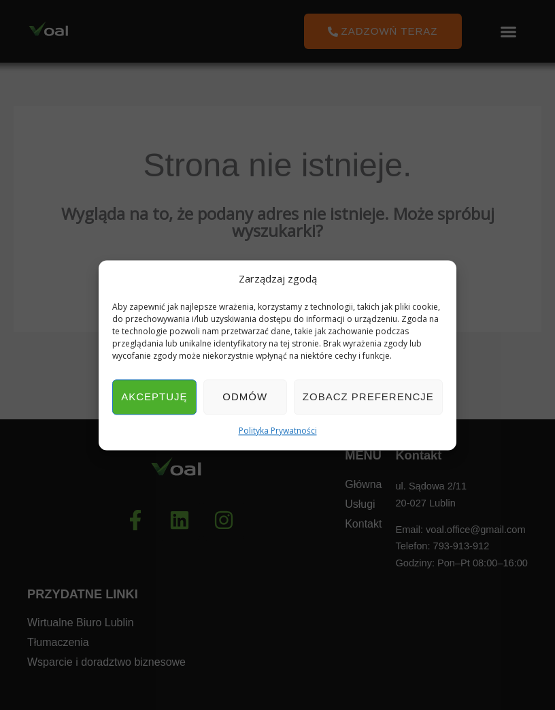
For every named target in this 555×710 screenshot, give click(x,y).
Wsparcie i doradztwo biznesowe (106, 662)
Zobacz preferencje (368, 397)
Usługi (360, 505)
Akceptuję (154, 397)
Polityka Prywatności (278, 431)
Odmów (244, 397)
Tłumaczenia (58, 643)
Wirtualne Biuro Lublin (80, 623)
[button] (509, 31)
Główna (363, 484)
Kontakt (363, 524)
